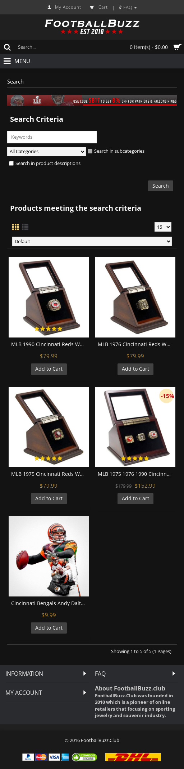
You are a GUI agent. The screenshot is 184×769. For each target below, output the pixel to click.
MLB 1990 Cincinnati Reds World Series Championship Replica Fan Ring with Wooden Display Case (50, 344)
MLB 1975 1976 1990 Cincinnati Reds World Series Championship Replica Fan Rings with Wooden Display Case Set (136, 473)
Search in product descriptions (44, 163)
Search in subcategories (116, 151)
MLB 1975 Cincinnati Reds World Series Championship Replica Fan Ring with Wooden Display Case (50, 473)
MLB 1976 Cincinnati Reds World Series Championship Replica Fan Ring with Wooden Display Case (136, 344)
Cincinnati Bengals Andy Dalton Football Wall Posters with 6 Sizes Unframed (50, 603)
